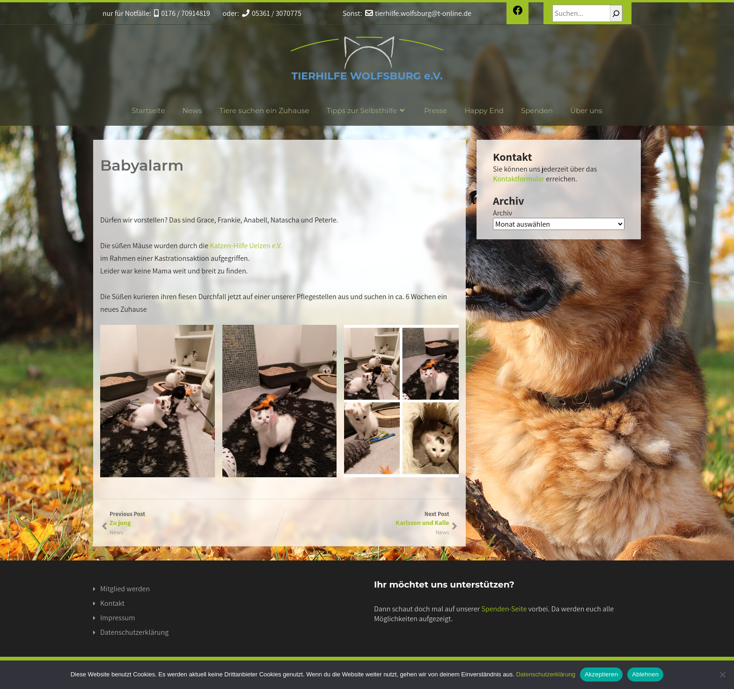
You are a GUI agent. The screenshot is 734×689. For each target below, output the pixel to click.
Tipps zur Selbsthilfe (367, 110)
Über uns (586, 110)
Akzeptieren (601, 674)
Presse (435, 110)
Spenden (537, 110)
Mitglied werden (125, 589)
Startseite (148, 110)
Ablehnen (645, 674)
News (192, 110)
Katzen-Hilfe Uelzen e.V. (246, 246)
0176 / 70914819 (182, 13)
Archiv (502, 213)
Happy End (484, 110)
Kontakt (112, 603)
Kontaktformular (518, 179)
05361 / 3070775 (271, 13)
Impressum (117, 618)
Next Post (364, 518)
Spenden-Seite (504, 609)
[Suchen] (616, 13)
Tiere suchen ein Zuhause (264, 110)
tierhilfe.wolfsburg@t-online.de (418, 13)
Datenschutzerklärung (134, 632)
